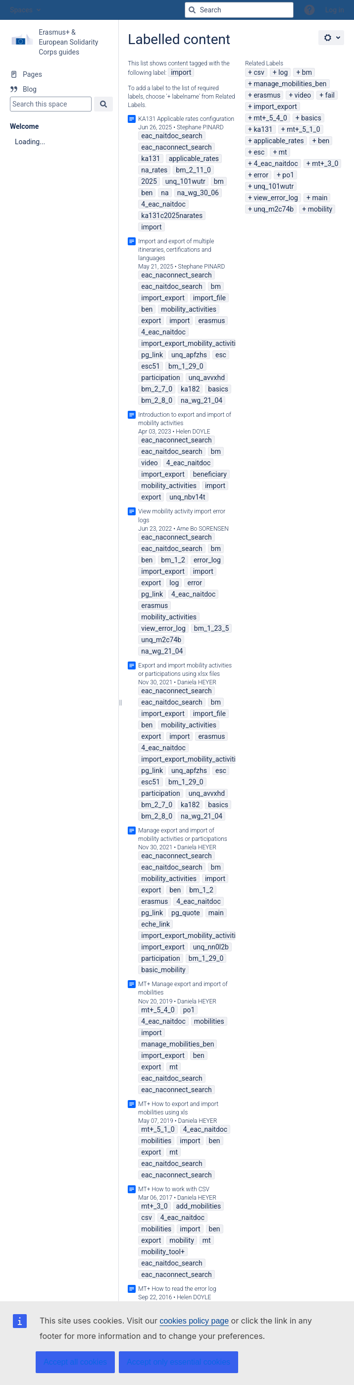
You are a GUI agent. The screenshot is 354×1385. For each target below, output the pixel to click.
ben (323, 141)
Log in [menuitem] (334, 10)
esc (258, 152)
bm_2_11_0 (193, 170)
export (151, 321)
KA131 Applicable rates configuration (186, 118)
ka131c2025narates (171, 216)
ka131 (262, 129)
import (181, 72)
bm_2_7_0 (156, 389)
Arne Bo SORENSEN (203, 528)
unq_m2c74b (273, 209)
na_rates (154, 170)
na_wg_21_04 (201, 400)
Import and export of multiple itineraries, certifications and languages (176, 250)
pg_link (152, 355)
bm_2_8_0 (156, 400)
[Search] (192, 10)
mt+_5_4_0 (270, 118)
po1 (288, 175)
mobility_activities (188, 309)
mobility (320, 209)
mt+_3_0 (325, 163)
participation (160, 378)
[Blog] (59, 89)
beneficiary (210, 474)
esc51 (150, 366)
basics (311, 118)
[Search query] (239, 10)
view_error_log (275, 198)
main (319, 198)
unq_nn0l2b (211, 947)
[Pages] (59, 74)
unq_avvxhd (207, 378)
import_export (275, 107)
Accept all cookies (75, 1362)
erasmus (266, 95)
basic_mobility (163, 970)
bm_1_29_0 (185, 366)
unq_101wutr (273, 186)
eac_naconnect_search (176, 147)
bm (307, 72)
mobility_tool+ (163, 1252)
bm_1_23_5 (211, 628)
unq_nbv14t (187, 497)
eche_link (155, 924)
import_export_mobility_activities (192, 343)
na (164, 193)
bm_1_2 (173, 560)
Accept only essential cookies (178, 1362)
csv (258, 72)
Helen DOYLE (193, 431)
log (283, 72)
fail (330, 95)
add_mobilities (198, 1206)
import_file (209, 298)
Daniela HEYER (196, 682)
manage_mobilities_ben (289, 84)
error (260, 175)
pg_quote (185, 913)
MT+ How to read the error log (177, 1288)
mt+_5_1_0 (303, 129)
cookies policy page (194, 1321)
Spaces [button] (21, 10)
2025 (148, 181)
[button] (309, 10)
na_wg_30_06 (198, 193)
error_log (207, 560)
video (303, 95)
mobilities (209, 1021)
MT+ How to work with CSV (173, 1189)
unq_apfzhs (189, 355)
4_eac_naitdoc (275, 163)
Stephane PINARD (200, 127)
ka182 (190, 389)
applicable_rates (278, 141)
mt (283, 152)
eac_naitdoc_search (171, 136)
